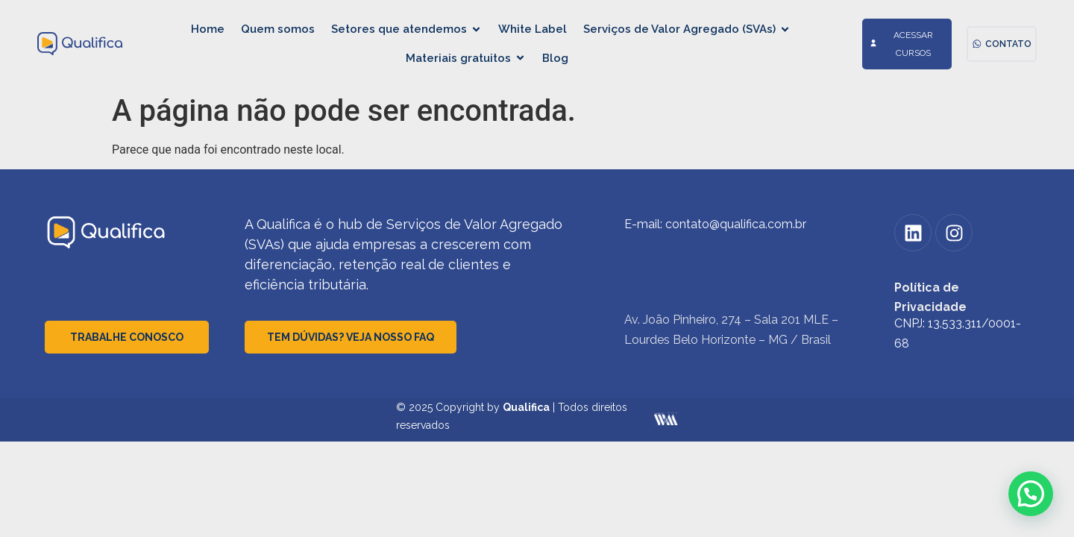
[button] (1030, 493)
